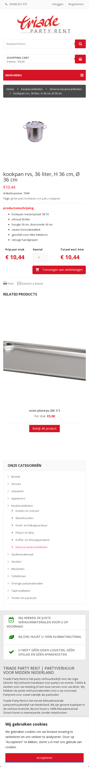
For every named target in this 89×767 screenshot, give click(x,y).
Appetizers (18, 498)
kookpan (30, 198)
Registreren (76, 4)
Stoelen (16, 562)
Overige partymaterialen (27, 583)
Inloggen (57, 4)
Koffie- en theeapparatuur (33, 540)
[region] (44, 742)
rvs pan (42, 198)
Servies (16, 484)
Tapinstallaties (20, 591)
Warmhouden (25, 518)
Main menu (44, 75)
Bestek (15, 477)
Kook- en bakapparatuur (32, 525)
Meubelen (18, 569)
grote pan (17, 198)
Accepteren (44, 758)
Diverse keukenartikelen (66, 89)
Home (10, 89)
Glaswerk (17, 491)
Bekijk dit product (44, 428)
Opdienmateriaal (22, 554)
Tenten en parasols (24, 598)
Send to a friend (30, 283)
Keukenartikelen (32, 89)
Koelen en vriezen (27, 511)
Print (8, 283)
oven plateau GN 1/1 (44, 410)
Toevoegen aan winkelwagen (62, 270)
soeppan (54, 198)
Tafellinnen (18, 576)
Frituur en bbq (25, 532)
